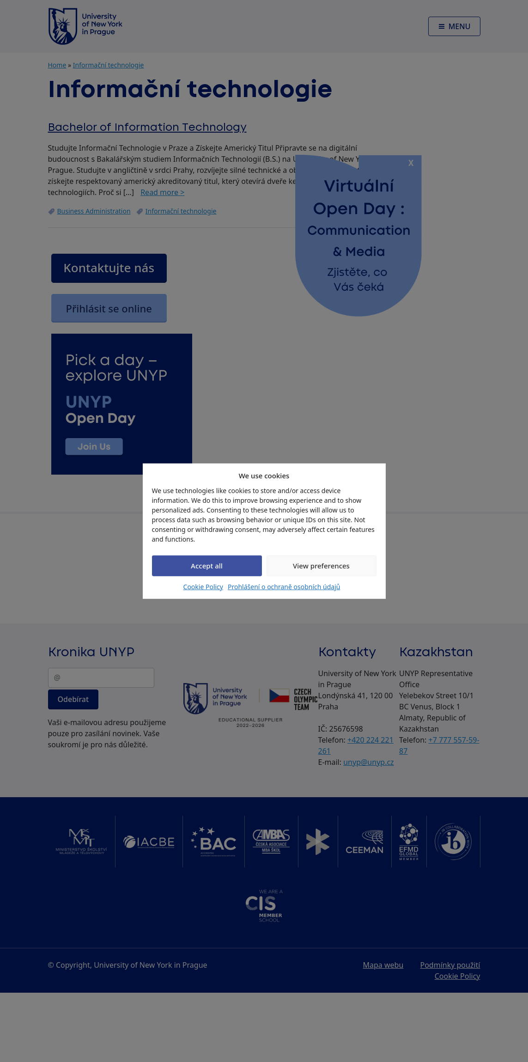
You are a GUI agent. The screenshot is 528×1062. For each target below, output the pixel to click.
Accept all (207, 565)
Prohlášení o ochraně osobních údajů (284, 586)
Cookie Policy (203, 586)
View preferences (321, 565)
